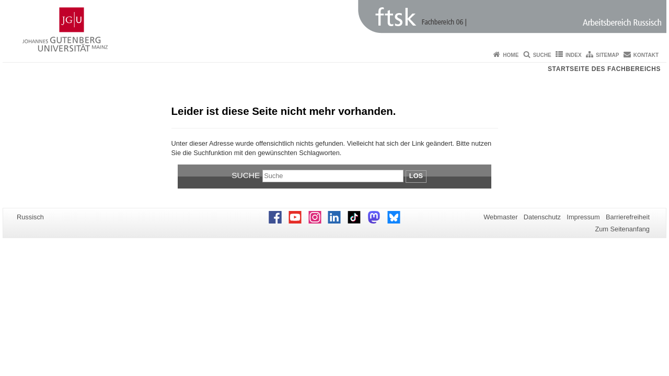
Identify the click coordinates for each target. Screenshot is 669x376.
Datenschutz (542, 217)
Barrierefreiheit (628, 217)
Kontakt (646, 55)
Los (416, 176)
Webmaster (500, 217)
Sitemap (607, 55)
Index (574, 55)
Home (510, 55)
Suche (542, 55)
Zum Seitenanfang (622, 229)
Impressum (583, 217)
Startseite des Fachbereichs (604, 69)
